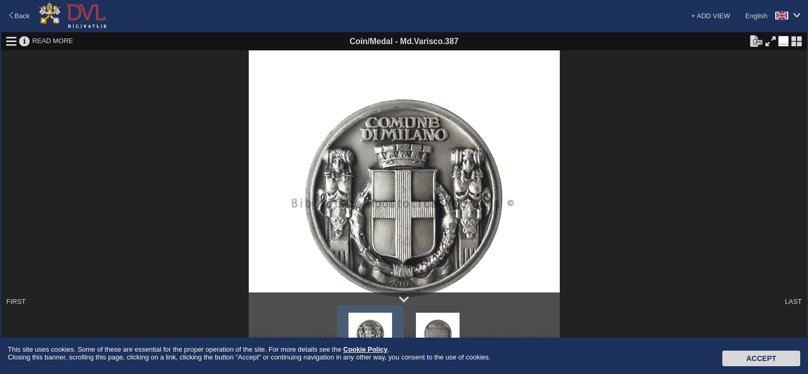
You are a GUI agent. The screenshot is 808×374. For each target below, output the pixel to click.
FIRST (16, 301)
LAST (793, 301)
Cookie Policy (365, 349)
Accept (761, 358)
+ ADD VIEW (710, 16)
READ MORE (52, 41)
